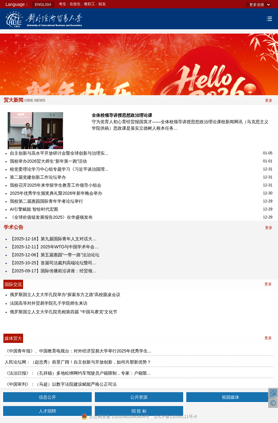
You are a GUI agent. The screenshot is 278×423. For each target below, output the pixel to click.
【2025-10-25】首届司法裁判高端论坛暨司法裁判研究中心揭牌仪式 (55, 262)
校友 (102, 4)
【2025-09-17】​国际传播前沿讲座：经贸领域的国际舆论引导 (55, 270)
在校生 (75, 4)
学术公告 (13, 227)
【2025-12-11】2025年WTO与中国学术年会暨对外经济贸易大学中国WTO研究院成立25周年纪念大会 (55, 246)
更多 (268, 100)
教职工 (89, 4)
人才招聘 (47, 411)
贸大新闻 (24, 100)
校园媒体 (230, 397)
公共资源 (138, 397)
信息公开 (47, 397)
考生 (62, 4)
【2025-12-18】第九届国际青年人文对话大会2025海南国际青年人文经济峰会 (55, 238)
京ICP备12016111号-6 (175, 416)
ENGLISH (43, 4)
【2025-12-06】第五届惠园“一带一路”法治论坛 (54, 254)
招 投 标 (139, 411)
